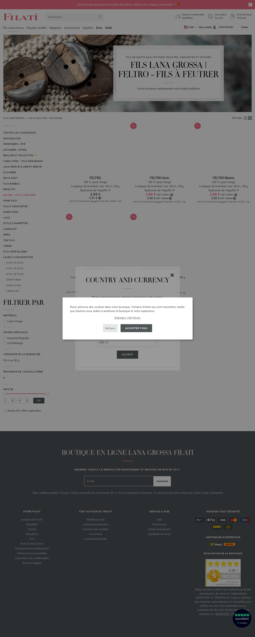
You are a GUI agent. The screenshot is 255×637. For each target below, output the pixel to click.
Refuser (110, 328)
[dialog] (128, 319)
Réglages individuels (127, 317)
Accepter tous (136, 328)
